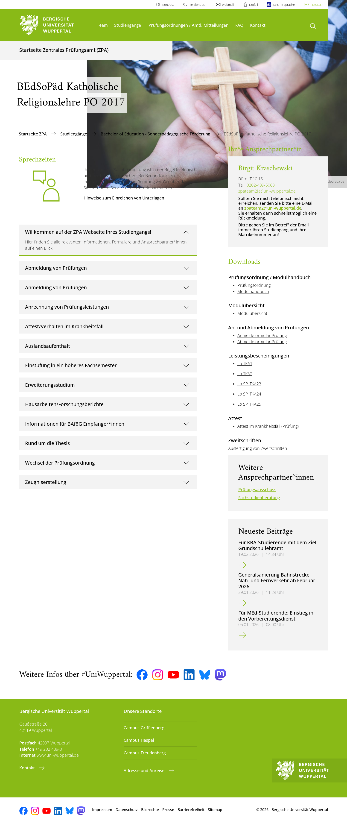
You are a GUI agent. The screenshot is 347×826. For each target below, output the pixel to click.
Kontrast (168, 5)
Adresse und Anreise (145, 770)
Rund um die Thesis (47, 443)
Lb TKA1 (244, 363)
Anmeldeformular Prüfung (262, 335)
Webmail (228, 5)
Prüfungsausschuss (257, 489)
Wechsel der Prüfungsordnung (60, 463)
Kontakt (257, 25)
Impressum (102, 809)
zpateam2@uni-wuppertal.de (272, 208)
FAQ (239, 25)
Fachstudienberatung (259, 497)
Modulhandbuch (253, 291)
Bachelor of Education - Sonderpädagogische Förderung (156, 134)
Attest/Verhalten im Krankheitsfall (64, 326)
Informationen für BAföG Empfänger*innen (74, 424)
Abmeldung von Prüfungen (56, 268)
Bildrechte (150, 809)
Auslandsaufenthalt (47, 346)
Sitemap (215, 809)
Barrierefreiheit (191, 809)
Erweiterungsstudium (50, 385)
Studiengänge (127, 25)
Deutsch (317, 5)
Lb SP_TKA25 (249, 404)
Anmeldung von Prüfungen (56, 287)
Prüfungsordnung (254, 285)
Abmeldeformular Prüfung (262, 341)
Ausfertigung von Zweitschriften (257, 448)
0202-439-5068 (261, 185)
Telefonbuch (198, 5)
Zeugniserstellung (45, 482)
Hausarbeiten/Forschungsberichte (64, 404)
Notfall (253, 5)
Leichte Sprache (284, 5)
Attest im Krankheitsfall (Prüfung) (268, 426)
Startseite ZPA (33, 134)
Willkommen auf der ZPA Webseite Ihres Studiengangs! (88, 232)
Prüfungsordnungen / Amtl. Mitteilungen (188, 25)
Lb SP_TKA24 (249, 394)
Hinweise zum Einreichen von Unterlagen (124, 198)
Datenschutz (127, 809)
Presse (168, 809)
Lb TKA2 (244, 373)
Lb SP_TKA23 (249, 384)
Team (102, 25)
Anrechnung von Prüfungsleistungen (67, 307)
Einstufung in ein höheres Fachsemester (71, 365)
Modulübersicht (252, 313)
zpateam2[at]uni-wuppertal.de (267, 191)
